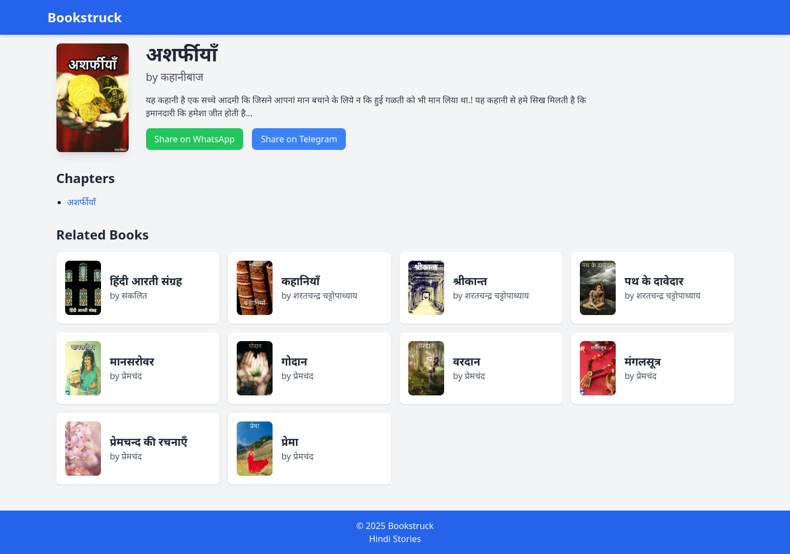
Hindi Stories (395, 539)
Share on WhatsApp (195, 139)
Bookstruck (85, 17)
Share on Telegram (299, 139)
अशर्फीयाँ (81, 202)
